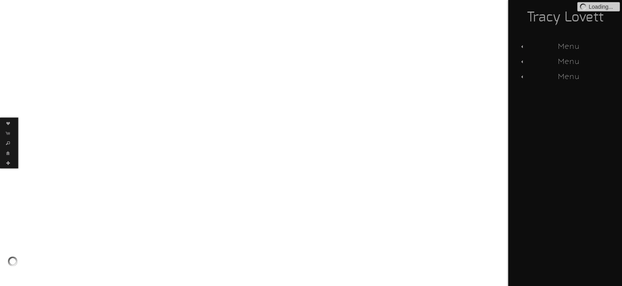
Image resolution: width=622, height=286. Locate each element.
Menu (549, 46)
